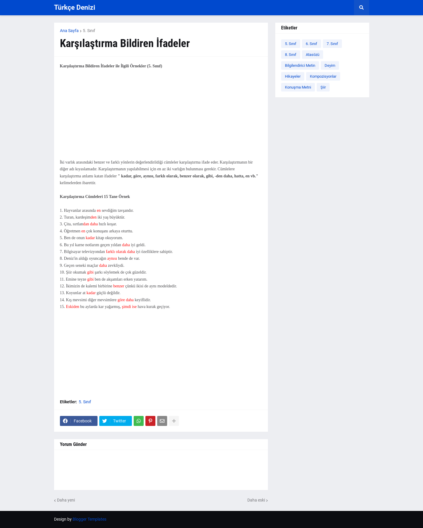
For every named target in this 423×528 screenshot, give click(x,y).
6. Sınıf (311, 43)
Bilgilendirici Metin (300, 65)
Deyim (330, 65)
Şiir (323, 87)
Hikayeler (293, 76)
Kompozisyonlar (323, 76)
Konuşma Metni (298, 87)
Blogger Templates (89, 519)
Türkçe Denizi (74, 7)
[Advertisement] (161, 117)
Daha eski (256, 500)
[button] (361, 7)
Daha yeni (66, 500)
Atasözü (312, 54)
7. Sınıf (332, 43)
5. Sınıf (89, 31)
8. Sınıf (290, 54)
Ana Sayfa (69, 31)
